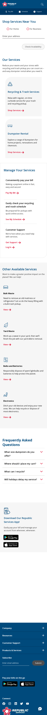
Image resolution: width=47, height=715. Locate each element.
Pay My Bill (12, 192)
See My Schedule (15, 219)
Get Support (13, 242)
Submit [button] (38, 663)
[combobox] (23, 35)
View (7, 309)
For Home (14, 29)
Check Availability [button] (33, 46)
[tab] (23, 454)
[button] (11, 537)
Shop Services (16, 110)
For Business (35, 29)
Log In (10, 247)
